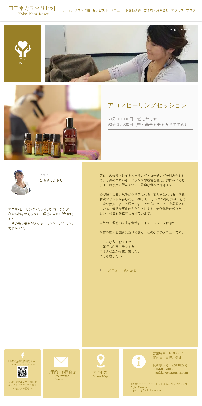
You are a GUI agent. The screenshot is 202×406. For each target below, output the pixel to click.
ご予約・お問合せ (61, 372)
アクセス (100, 372)
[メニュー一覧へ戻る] (122, 270)
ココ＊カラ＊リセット (33, 8)
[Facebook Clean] (23, 355)
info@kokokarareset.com (170, 372)
